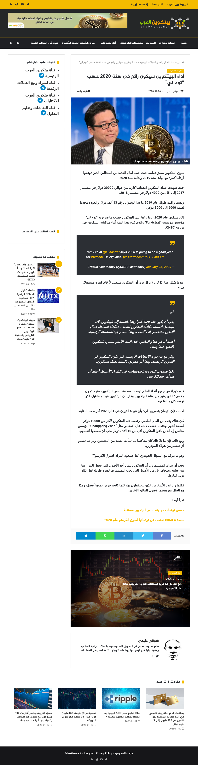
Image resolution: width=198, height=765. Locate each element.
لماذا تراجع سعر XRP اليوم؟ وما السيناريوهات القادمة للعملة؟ (122, 713)
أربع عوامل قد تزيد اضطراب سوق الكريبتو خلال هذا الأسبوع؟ (156, 586)
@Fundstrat (111, 252)
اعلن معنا (157, 4)
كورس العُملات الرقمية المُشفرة (78, 43)
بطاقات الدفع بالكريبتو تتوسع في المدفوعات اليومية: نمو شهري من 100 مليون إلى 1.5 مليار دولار (166, 717)
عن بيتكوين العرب (177, 4)
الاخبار (184, 43)
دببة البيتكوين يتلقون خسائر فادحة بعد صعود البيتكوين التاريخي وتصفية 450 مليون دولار (25, 329)
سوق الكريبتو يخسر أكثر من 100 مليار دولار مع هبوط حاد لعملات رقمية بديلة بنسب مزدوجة (33, 715)
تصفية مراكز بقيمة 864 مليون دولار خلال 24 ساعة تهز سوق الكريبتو (79, 715)
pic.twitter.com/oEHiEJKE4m (143, 257)
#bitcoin (97, 257)
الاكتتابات (151, 43)
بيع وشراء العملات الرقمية (44, 43)
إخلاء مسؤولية (139, 4)
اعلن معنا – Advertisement (79, 751)
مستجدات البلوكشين (131, 43)
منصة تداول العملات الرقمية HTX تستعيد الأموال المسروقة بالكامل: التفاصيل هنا (25, 300)
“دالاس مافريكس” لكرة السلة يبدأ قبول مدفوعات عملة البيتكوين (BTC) (24, 272)
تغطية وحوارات (167, 43)
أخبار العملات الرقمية (151, 62)
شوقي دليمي (171, 91)
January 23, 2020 (158, 267)
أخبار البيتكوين (175, 573)
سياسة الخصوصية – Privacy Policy (115, 751)
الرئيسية (178, 62)
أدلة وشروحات (108, 43)
